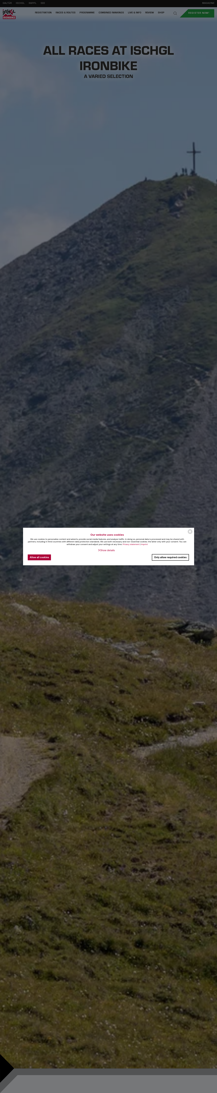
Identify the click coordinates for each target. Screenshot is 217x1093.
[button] (106, 550)
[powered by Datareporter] (190, 534)
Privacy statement (131, 544)
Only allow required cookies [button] (170, 557)
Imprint (144, 544)
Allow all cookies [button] (39, 557)
